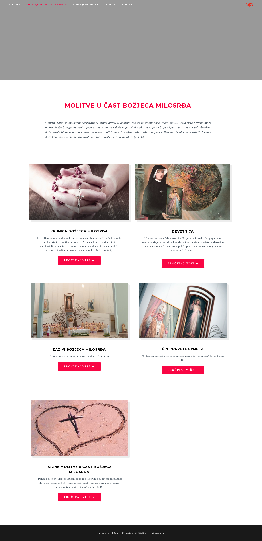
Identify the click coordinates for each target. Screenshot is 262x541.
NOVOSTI (112, 4)
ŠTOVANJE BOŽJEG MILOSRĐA (45, 4)
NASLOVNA (15, 4)
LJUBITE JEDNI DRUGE (85, 4)
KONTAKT (128, 4)
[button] (79, 260)
